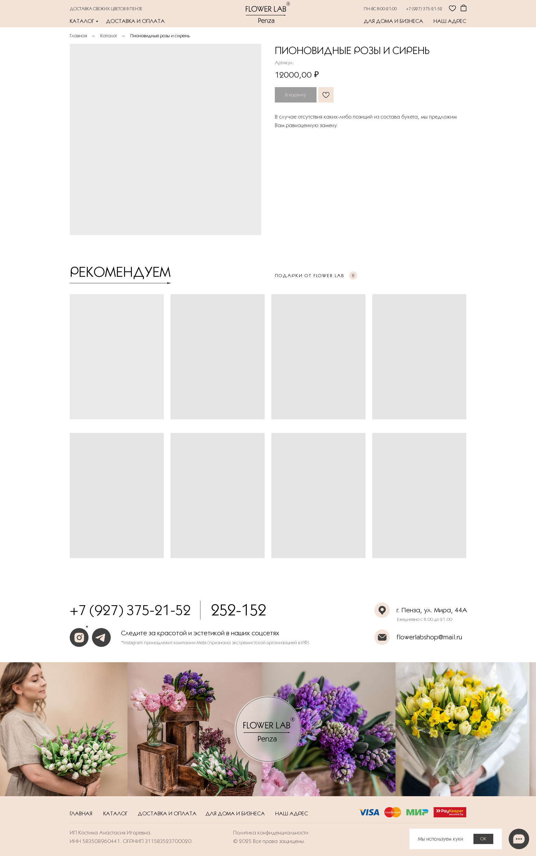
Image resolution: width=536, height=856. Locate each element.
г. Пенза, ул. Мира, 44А (432, 610)
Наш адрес (449, 21)
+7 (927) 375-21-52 (424, 8)
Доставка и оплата (135, 21)
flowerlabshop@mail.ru (429, 637)
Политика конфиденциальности (270, 832)
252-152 (238, 610)
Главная (78, 35)
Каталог (82, 21)
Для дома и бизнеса (393, 21)
